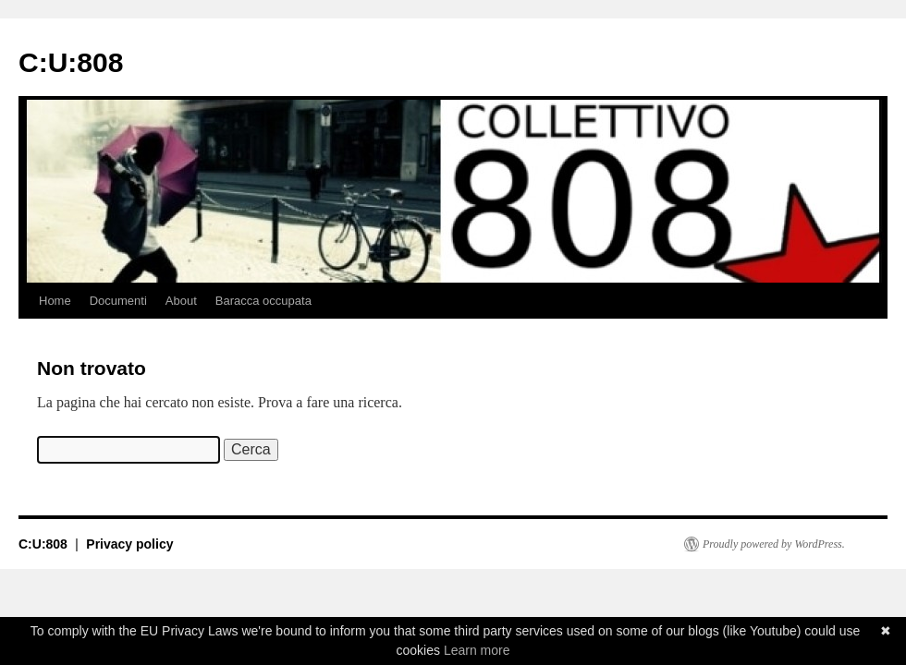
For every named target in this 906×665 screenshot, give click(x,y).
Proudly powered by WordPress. (774, 544)
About (181, 301)
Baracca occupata (263, 301)
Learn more (477, 650)
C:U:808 (70, 62)
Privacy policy (129, 544)
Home (55, 301)
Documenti (118, 301)
